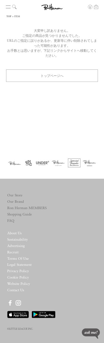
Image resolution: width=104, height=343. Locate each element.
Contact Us (15, 290)
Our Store (14, 195)
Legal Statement (19, 265)
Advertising (16, 246)
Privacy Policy (18, 271)
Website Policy (18, 284)
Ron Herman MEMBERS (27, 208)
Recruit (13, 252)
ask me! (91, 333)
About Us (14, 233)
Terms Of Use (18, 259)
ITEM (17, 16)
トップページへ (52, 75)
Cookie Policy (18, 277)
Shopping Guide (19, 214)
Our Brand (15, 202)
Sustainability (17, 239)
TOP (8, 16)
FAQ (10, 221)
